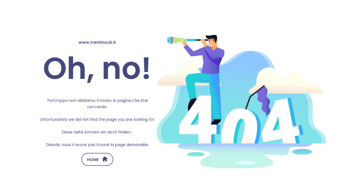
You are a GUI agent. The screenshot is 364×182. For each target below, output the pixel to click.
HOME (97, 159)
